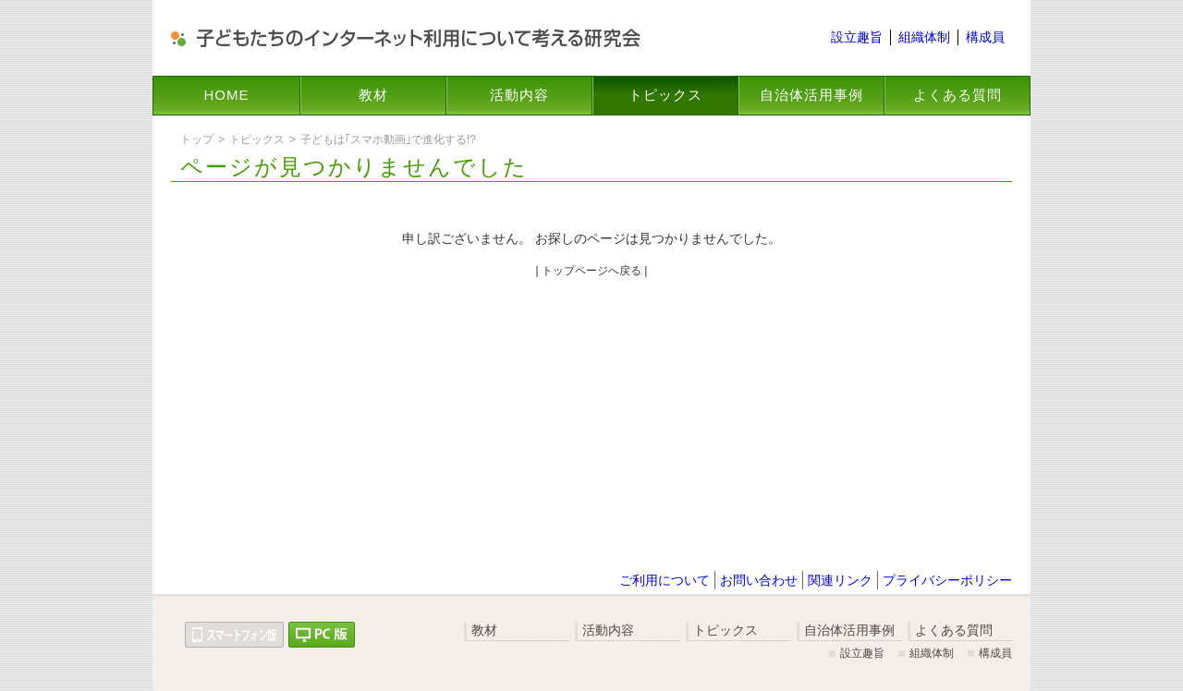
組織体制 (924, 37)
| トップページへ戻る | (592, 270)
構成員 (985, 37)
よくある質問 (957, 95)
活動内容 (519, 95)
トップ (196, 139)
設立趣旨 (857, 37)
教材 (373, 95)
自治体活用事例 (811, 95)
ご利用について (664, 580)
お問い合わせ (759, 580)
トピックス (665, 95)
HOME (227, 95)
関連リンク (840, 580)
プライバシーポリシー (947, 580)
